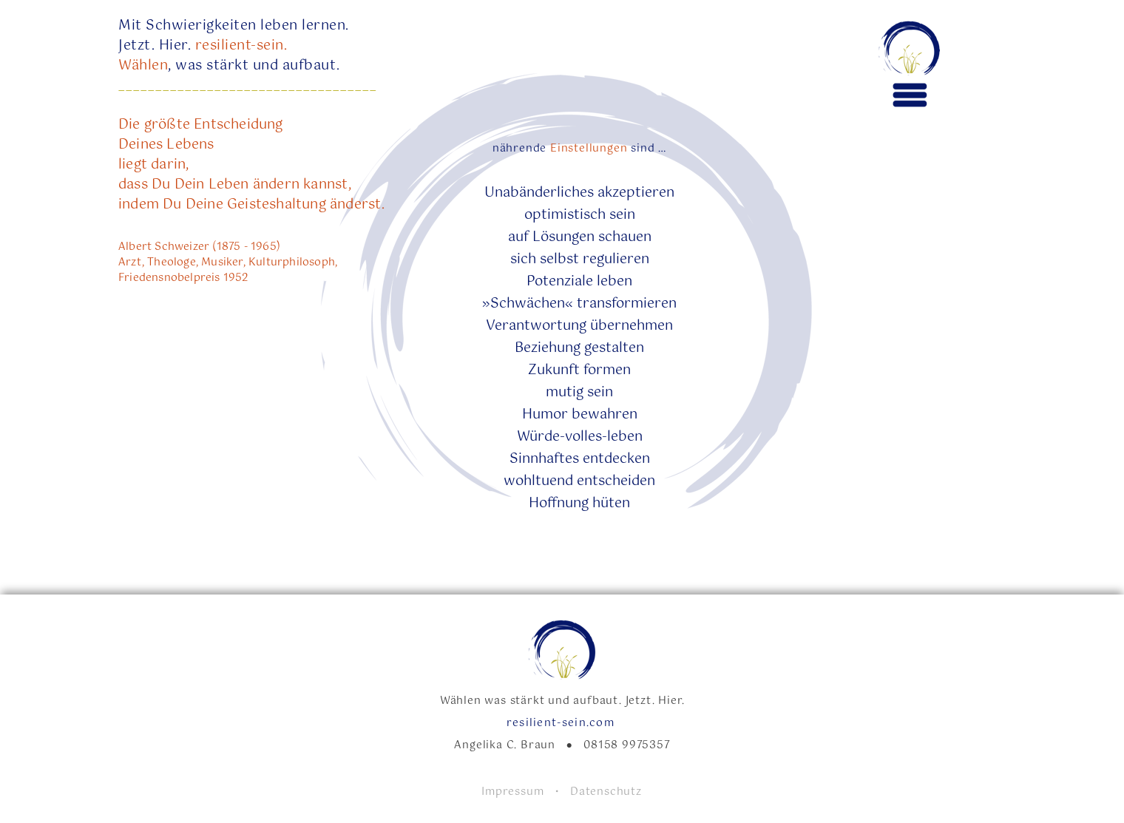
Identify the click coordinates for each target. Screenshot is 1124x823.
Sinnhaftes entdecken (579, 459)
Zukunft (555, 370)
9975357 (646, 745)
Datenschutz (606, 792)
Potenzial (556, 282)
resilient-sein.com (563, 723)
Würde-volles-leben (580, 437)
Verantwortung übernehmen (579, 326)
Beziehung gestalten (579, 348)
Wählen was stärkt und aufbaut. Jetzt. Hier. (562, 701)
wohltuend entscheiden (579, 481)
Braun (543, 745)
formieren (644, 304)
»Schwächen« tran (543, 304)
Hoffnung (559, 503)
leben (612, 282)
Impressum (518, 792)
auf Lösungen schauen (579, 237)
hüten (609, 503)
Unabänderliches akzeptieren (579, 193)
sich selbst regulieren (579, 259)
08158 (600, 745)
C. (514, 745)
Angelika (480, 745)
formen (607, 370)
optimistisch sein (579, 215)
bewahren (602, 415)
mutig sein (579, 393)
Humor (545, 415)
